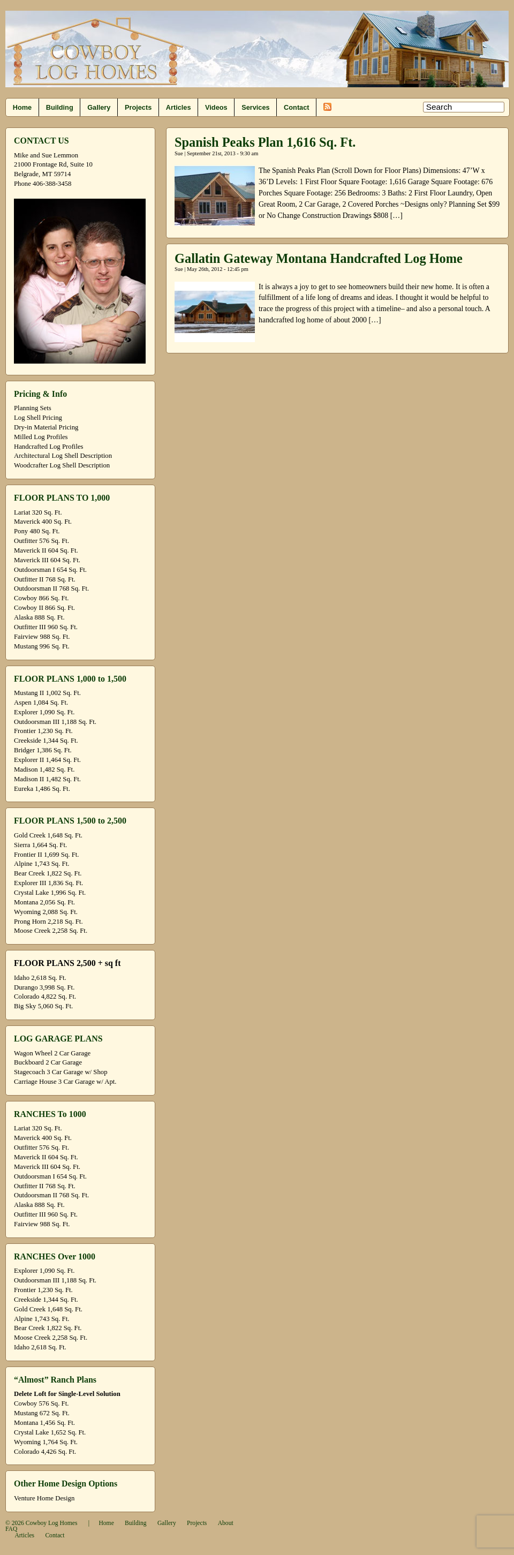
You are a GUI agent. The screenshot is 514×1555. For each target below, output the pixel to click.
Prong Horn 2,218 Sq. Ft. (48, 921)
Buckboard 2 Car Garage (48, 1062)
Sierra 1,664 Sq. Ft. (40, 845)
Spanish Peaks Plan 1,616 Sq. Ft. (265, 142)
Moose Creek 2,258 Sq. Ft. (50, 930)
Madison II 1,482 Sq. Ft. (47, 779)
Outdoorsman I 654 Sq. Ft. (50, 569)
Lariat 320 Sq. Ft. (38, 512)
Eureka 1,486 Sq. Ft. (42, 788)
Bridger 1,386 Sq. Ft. (43, 750)
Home (22, 107)
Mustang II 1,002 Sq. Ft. (47, 693)
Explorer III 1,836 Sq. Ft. (48, 883)
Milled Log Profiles (41, 437)
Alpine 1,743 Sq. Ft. (41, 863)
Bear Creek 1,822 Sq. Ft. (47, 873)
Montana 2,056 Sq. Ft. (44, 902)
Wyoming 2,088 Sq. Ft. (46, 912)
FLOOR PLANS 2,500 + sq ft (67, 963)
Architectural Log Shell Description (63, 455)
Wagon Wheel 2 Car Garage (52, 1053)
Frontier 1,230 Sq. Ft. (43, 731)
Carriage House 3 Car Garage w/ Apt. (65, 1081)
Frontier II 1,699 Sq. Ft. (46, 854)
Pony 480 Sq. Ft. (36, 531)
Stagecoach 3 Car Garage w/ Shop (61, 1072)
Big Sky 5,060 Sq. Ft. (43, 1006)
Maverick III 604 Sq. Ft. (47, 560)
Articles (178, 107)
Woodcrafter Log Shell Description (62, 465)
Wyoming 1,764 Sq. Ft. (46, 1442)
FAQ (11, 1529)
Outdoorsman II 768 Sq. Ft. (51, 588)
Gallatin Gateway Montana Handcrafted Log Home (319, 258)
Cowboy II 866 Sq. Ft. (44, 608)
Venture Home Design (44, 1498)
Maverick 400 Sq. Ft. (43, 521)
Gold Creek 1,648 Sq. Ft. (48, 835)
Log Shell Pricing (38, 417)
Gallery (98, 107)
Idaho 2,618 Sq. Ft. (40, 978)
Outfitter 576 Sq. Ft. (41, 541)
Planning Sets (32, 408)
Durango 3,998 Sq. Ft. (44, 987)
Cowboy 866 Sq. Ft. (41, 598)
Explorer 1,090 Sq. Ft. (44, 712)
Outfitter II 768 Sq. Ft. (44, 579)
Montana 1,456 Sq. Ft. (44, 1422)
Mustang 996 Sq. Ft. (42, 646)
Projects (138, 107)
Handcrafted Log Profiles (49, 446)
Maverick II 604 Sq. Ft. (46, 550)
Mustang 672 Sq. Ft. (42, 1413)
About (225, 1523)
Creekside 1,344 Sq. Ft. (46, 740)
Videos (216, 107)
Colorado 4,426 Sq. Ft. (45, 1451)
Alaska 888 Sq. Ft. (39, 617)
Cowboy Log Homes (52, 1523)
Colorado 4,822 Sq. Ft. (45, 996)
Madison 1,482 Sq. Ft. (44, 769)
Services (255, 107)
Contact (296, 107)
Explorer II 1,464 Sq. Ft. (47, 760)
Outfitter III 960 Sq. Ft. (46, 627)
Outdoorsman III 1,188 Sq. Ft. (55, 722)
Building (59, 107)
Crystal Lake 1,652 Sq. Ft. (50, 1432)
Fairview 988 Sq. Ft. (42, 636)
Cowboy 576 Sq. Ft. (41, 1403)
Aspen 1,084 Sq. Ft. (41, 702)
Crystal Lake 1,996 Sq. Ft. (50, 892)
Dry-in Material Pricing (46, 427)
